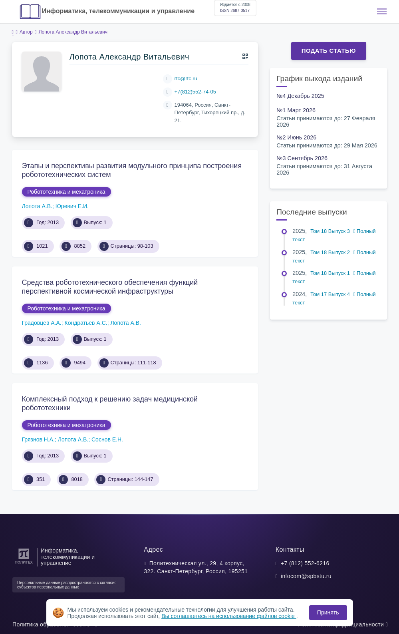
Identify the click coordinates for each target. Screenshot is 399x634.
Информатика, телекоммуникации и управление (118, 11)
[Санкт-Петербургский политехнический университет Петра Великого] (23, 563)
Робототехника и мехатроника (66, 192)
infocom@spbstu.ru (306, 576)
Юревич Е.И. (72, 206)
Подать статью (329, 50)
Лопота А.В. (37, 206)
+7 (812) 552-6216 (305, 563)
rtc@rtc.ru (186, 78)
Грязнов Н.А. (38, 439)
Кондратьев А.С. (85, 323)
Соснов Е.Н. (107, 439)
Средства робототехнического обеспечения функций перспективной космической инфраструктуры (110, 286)
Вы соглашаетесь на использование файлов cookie (228, 616)
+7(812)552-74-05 (195, 92)
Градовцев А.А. (42, 323)
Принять (328, 612)
